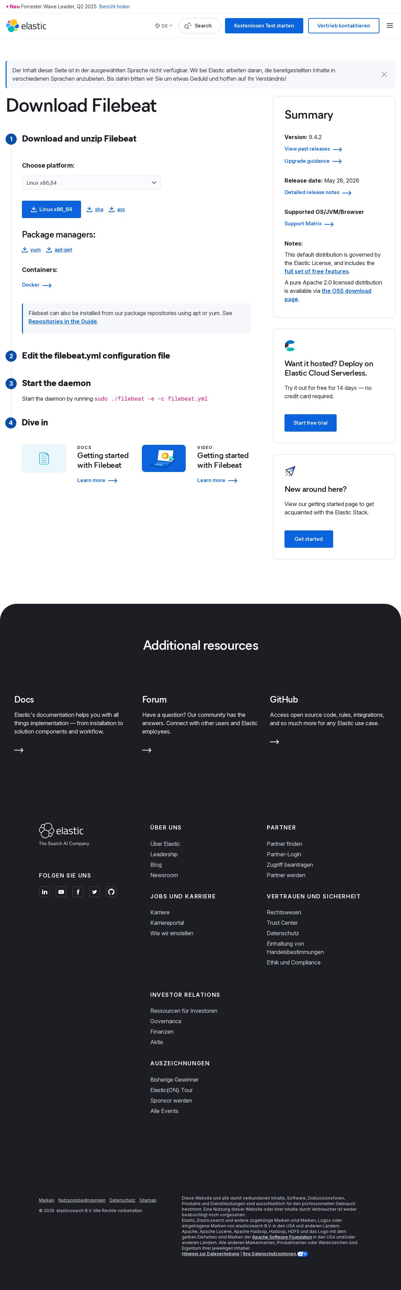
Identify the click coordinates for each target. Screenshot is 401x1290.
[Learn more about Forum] (147, 751)
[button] (384, 74)
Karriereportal (167, 922)
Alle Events (164, 1110)
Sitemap (148, 1200)
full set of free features (316, 271)
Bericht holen (114, 6)
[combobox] (87, 182)
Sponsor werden (171, 1100)
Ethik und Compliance (294, 962)
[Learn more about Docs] (19, 751)
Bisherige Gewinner (174, 1079)
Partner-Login (284, 854)
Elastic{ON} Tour (171, 1090)
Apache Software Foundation (282, 1237)
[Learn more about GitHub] (274, 743)
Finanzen (162, 1031)
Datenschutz (283, 933)
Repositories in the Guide (63, 321)
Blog (156, 864)
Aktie (156, 1042)
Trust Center (282, 922)
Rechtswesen (284, 912)
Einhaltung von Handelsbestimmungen (295, 947)
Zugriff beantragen (290, 864)
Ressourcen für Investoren (183, 1010)
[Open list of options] (154, 182)
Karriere (160, 912)
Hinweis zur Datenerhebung (210, 1253)
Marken (46, 1200)
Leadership (164, 854)
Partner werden (286, 875)
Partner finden (284, 843)
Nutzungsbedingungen (81, 1200)
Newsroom (164, 875)
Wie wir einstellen (171, 933)
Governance (166, 1021)
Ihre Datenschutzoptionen (270, 1253)
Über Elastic (165, 843)
